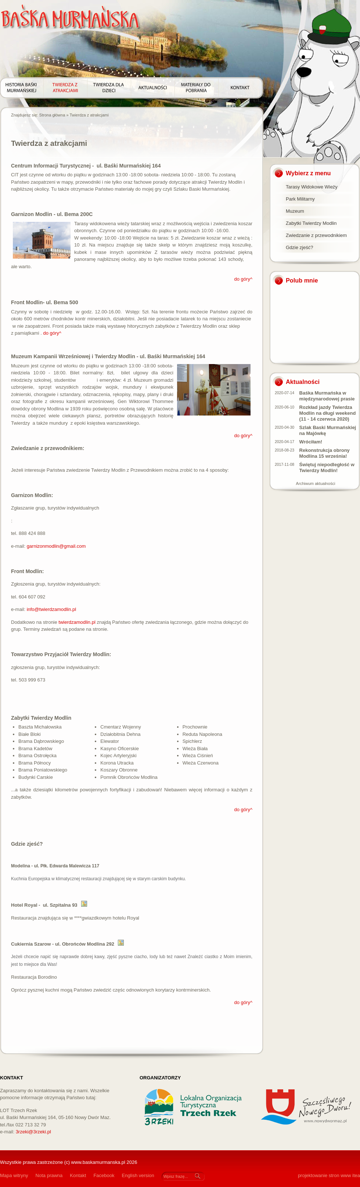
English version (138, 1175)
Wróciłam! (311, 442)
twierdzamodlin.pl (76, 622)
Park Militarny (300, 199)
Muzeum (295, 211)
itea (356, 1175)
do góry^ (243, 279)
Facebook (103, 1175)
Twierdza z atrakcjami (88, 115)
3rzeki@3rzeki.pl (33, 1131)
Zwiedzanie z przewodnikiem (316, 235)
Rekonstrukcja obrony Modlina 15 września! (324, 453)
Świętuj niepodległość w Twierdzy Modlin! (326, 467)
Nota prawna (49, 1175)
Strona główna (52, 115)
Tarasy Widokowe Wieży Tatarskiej (312, 188)
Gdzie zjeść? (299, 247)
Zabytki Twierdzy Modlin (311, 223)
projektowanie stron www (324, 1175)
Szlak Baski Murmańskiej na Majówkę (327, 430)
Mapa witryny (14, 1175)
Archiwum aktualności (315, 483)
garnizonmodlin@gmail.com (56, 546)
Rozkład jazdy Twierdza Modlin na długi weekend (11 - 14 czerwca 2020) (327, 413)
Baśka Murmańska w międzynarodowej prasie (327, 396)
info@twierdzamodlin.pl (51, 609)
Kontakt (78, 1175)
